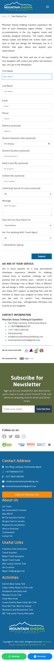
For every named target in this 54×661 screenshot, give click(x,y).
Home (4, 16)
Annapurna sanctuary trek (14, 591)
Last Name (7, 85)
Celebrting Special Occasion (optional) (21, 188)
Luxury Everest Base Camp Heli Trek (19, 602)
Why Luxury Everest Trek (14, 563)
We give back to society (13, 521)
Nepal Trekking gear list (13, 571)
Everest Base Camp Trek (13, 583)
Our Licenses (8, 567)
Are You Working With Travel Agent (20, 232)
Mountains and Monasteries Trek (17, 609)
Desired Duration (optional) (15, 150)
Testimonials (8, 532)
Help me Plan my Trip (27, 494)
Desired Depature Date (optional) (18, 138)
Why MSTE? (7, 513)
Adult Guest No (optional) (15, 163)
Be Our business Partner (13, 517)
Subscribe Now (43, 409)
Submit (41, 256)
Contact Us (7, 536)
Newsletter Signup (13, 244)
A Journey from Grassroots (14, 548)
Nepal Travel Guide (11, 560)
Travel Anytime (9, 552)
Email (5, 100)
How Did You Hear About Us (16, 219)
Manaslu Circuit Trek (11, 595)
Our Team (6, 506)
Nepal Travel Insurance (13, 556)
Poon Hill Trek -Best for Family (16, 606)
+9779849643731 (21, 326)
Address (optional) (11, 125)
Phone (5, 113)
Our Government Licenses (14, 510)
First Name (7, 71)
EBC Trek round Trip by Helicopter (18, 613)
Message (6, 200)
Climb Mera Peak (10, 598)
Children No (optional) (13, 175)
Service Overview (10, 528)
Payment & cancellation (13, 525)
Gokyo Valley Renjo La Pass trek (17, 587)
